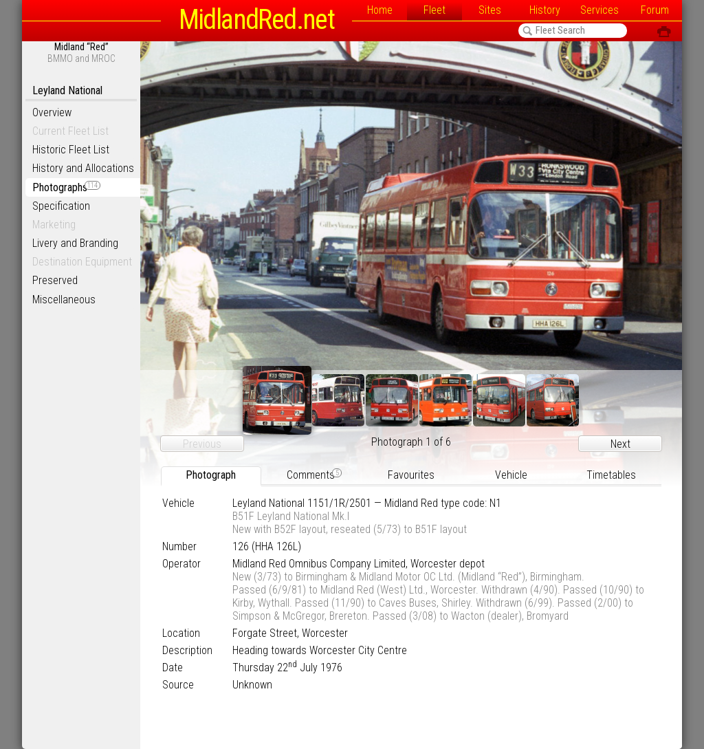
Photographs (66, 187)
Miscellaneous (64, 299)
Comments (314, 474)
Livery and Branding (75, 243)
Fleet (435, 10)
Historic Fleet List (70, 149)
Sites (489, 10)
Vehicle (511, 474)
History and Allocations (83, 168)
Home (380, 10)
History (544, 10)
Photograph (211, 474)
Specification (61, 206)
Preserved (55, 280)
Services (599, 10)
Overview (52, 112)
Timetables (611, 474)
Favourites (411, 474)
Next (620, 444)
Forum (655, 10)
